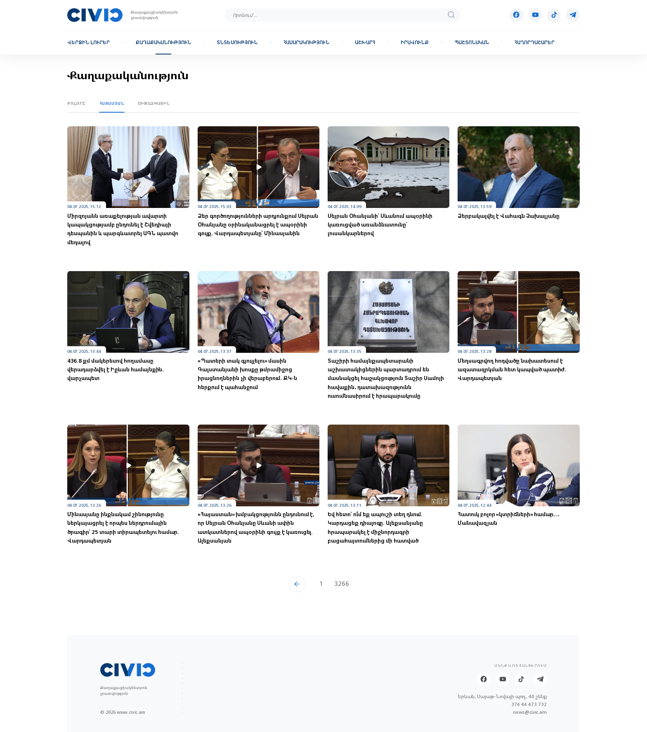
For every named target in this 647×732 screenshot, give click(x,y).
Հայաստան (112, 103)
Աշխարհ (365, 42)
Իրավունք (415, 42)
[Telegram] (573, 15)
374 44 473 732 (529, 704)
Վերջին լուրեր (88, 42)
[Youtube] (535, 15)
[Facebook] (516, 15)
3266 (341, 583)
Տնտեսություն (237, 42)
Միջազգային (154, 103)
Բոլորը (76, 103)
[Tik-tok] (554, 15)
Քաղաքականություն (163, 42)
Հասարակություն (306, 42)
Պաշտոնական (471, 42)
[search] (451, 15)
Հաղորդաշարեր (535, 42)
